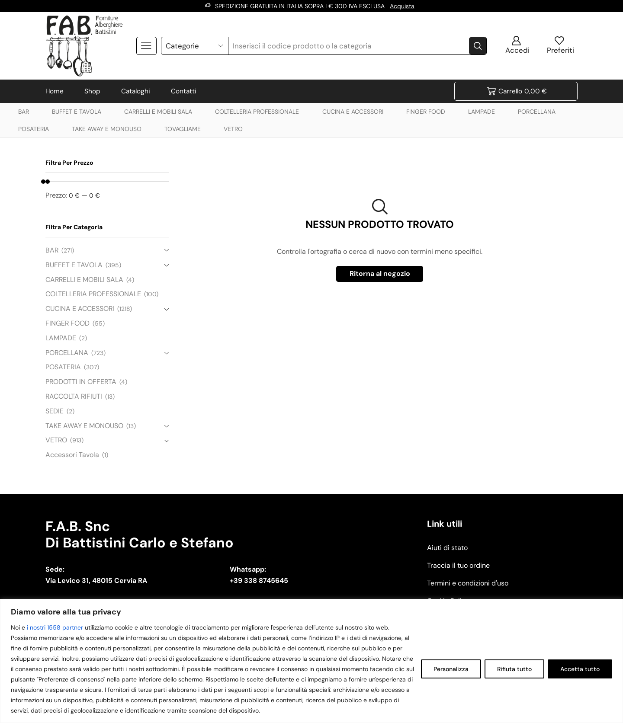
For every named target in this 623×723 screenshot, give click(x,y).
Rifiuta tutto (514, 669)
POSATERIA (33, 129)
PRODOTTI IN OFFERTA (80, 381)
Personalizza (451, 669)
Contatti (183, 91)
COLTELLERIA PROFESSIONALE (257, 111)
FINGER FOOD (425, 111)
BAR (23, 111)
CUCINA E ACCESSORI (352, 111)
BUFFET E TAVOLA (76, 111)
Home (54, 91)
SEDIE (54, 411)
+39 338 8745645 (259, 580)
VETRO (233, 129)
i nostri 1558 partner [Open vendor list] (55, 627)
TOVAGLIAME (182, 129)
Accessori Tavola (72, 454)
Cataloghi (135, 91)
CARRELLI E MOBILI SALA (158, 111)
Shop (92, 91)
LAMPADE (481, 111)
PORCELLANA (537, 111)
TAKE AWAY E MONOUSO (106, 129)
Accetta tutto (580, 669)
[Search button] (477, 45)
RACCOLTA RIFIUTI (73, 396)
